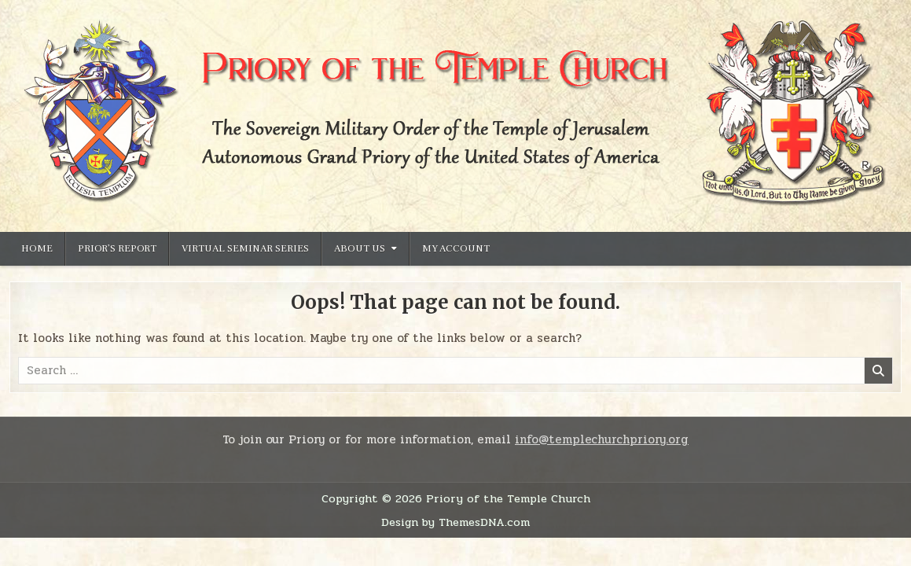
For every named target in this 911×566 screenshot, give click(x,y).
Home (37, 248)
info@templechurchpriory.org (602, 439)
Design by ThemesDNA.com (455, 522)
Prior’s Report (117, 248)
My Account (456, 248)
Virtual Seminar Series (245, 248)
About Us (359, 248)
